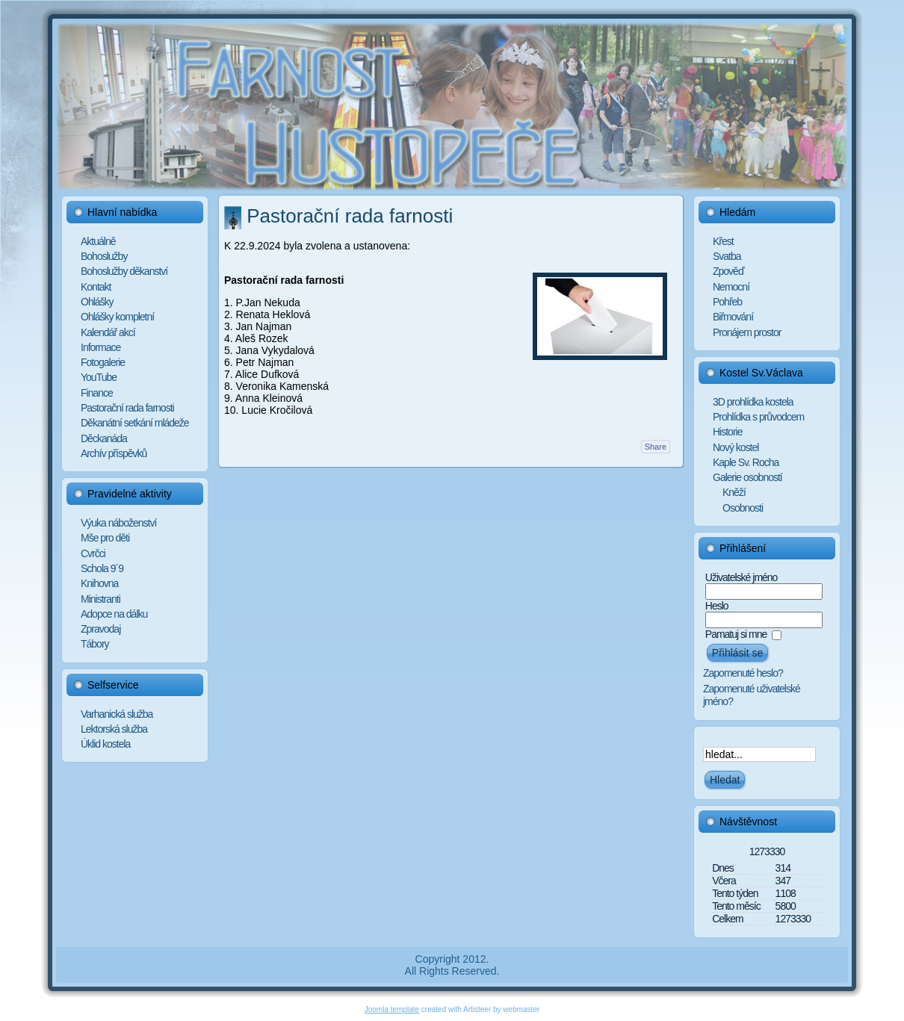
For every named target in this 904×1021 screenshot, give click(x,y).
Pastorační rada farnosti (350, 216)
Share (655, 446)
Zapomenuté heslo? (743, 673)
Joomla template (392, 1009)
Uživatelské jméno (741, 577)
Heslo (716, 606)
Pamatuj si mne (736, 634)
